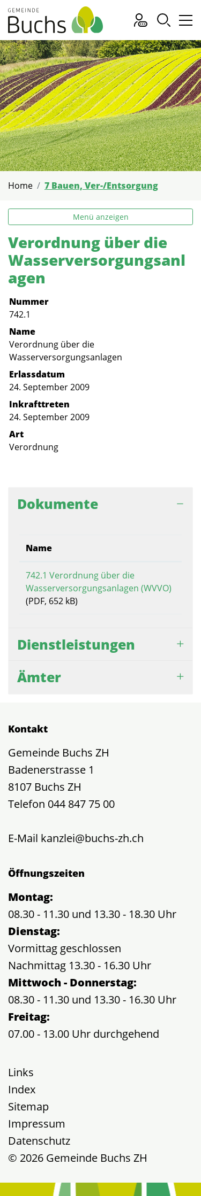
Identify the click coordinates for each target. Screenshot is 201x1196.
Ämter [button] (39, 677)
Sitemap (28, 1106)
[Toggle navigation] (184, 22)
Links (21, 1072)
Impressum (36, 1123)
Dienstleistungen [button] (76, 644)
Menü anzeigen (101, 217)
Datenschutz (39, 1140)
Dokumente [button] (57, 504)
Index (21, 1089)
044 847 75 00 (81, 804)
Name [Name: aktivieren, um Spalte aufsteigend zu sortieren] (39, 548)
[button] (163, 20)
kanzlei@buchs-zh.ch (92, 838)
